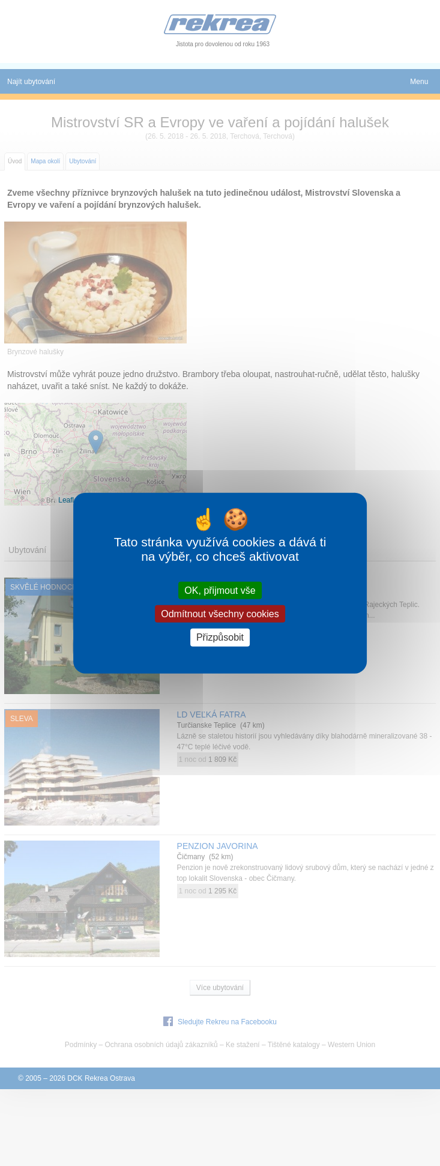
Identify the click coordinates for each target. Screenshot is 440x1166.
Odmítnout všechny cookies (220, 614)
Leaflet (69, 500)
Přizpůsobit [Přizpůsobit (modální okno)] (220, 637)
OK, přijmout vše (219, 590)
